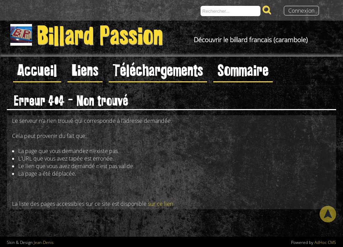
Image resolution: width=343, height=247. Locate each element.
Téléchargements (158, 69)
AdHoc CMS (325, 242)
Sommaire (243, 69)
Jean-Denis (44, 242)
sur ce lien (160, 204)
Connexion (301, 10)
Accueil (37, 69)
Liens (85, 69)
